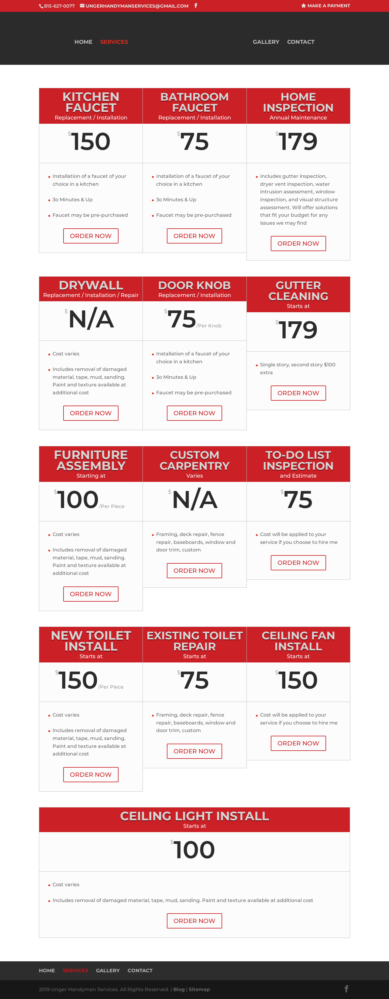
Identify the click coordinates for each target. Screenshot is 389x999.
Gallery (266, 42)
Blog (179, 989)
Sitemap (199, 989)
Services (114, 42)
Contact (301, 42)
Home (83, 42)
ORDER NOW (91, 236)
